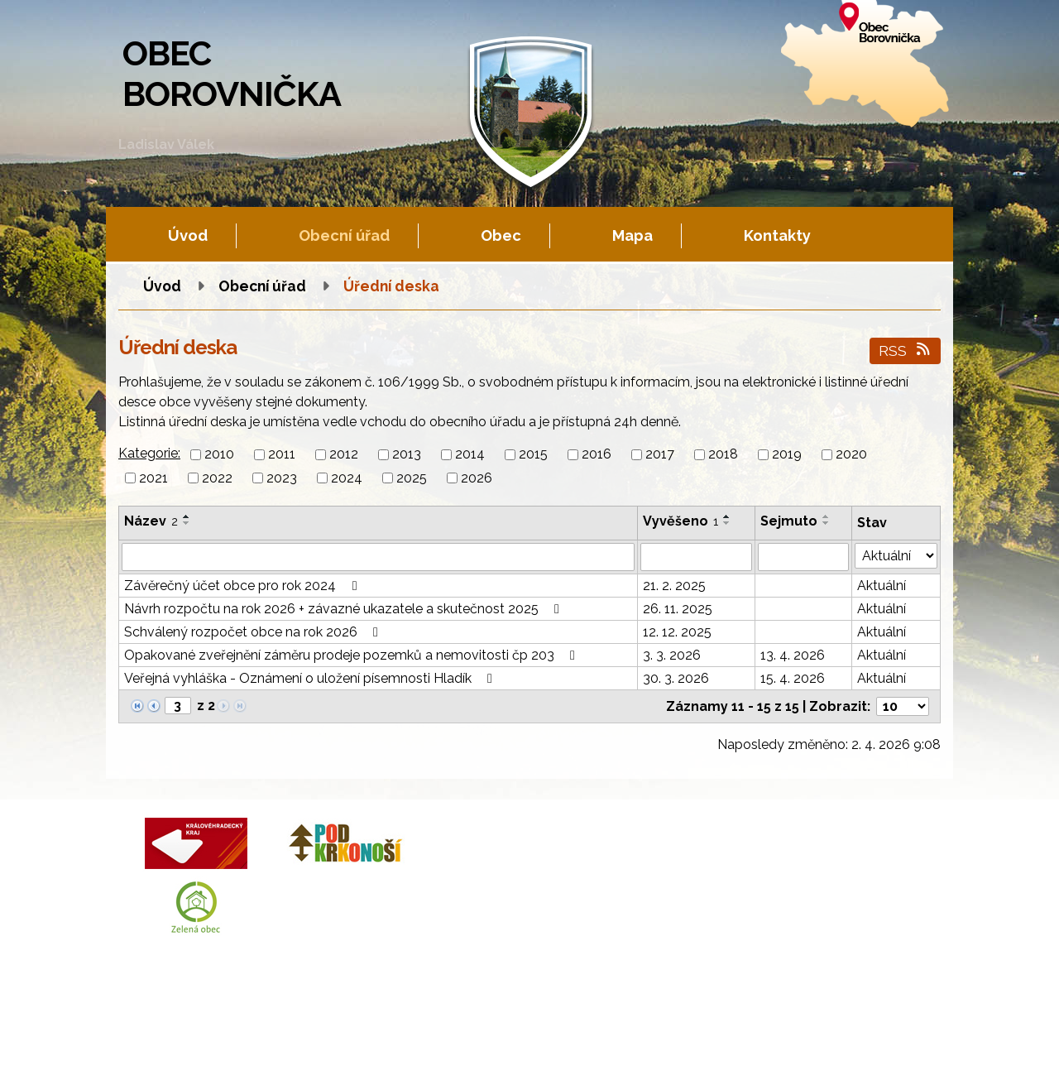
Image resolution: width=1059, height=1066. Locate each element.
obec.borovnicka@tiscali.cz (616, 910)
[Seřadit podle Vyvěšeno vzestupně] (727, 516)
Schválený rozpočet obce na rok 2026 (254, 632)
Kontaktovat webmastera (300, 1037)
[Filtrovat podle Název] (378, 557)
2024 (346, 478)
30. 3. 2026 (676, 678)
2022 (217, 478)
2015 (533, 455)
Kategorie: (149, 453)
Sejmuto (788, 521)
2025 (411, 478)
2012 (343, 455)
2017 (659, 455)
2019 (787, 455)
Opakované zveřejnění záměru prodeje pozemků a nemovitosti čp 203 (352, 655)
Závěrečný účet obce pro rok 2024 (243, 585)
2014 (470, 455)
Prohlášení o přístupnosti (593, 1037)
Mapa (632, 235)
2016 (596, 455)
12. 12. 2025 (677, 632)
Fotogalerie (407, 1037)
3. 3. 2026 (672, 655)
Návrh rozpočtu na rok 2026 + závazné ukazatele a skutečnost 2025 (344, 609)
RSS (905, 350)
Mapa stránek (482, 1037)
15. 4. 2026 (792, 678)
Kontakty (777, 235)
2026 (476, 478)
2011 (281, 455)
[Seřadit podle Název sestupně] (187, 523)
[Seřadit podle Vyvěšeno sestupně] (727, 523)
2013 (406, 455)
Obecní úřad (344, 235)
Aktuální (881, 585)
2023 (281, 478)
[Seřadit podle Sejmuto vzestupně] (826, 516)
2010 (219, 455)
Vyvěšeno (680, 521)
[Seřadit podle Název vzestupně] (187, 516)
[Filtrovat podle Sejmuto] (804, 557)
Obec (501, 235)
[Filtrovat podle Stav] (896, 556)
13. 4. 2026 (792, 655)
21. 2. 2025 (674, 585)
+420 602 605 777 (587, 870)
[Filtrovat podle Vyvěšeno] (696, 557)
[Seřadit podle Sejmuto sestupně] (826, 523)
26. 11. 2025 (677, 609)
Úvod (188, 235)
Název (151, 521)
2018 (723, 455)
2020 (851, 455)
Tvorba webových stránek (269, 1051)
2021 (153, 478)
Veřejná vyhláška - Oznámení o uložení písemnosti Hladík (311, 678)
